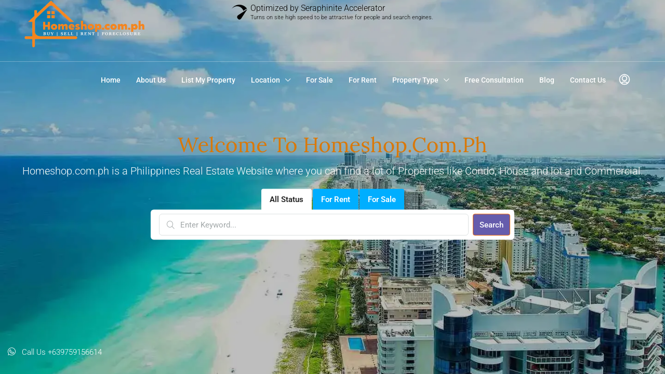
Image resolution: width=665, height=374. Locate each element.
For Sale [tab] (382, 199)
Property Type (415, 80)
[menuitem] (624, 80)
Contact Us (588, 80)
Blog (546, 80)
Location (265, 80)
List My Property (208, 80)
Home (111, 80)
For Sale (319, 80)
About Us (151, 80)
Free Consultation (494, 80)
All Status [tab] (286, 199)
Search (491, 225)
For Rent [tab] (335, 199)
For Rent (363, 80)
